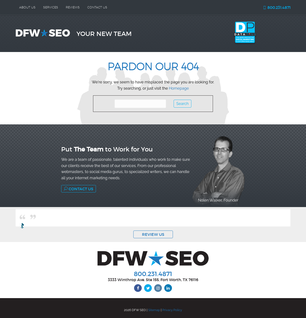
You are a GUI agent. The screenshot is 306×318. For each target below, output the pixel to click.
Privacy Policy (172, 310)
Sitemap (154, 310)
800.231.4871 (277, 7)
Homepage (179, 88)
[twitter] (148, 288)
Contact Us (78, 188)
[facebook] (138, 288)
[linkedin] (168, 288)
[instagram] (158, 288)
